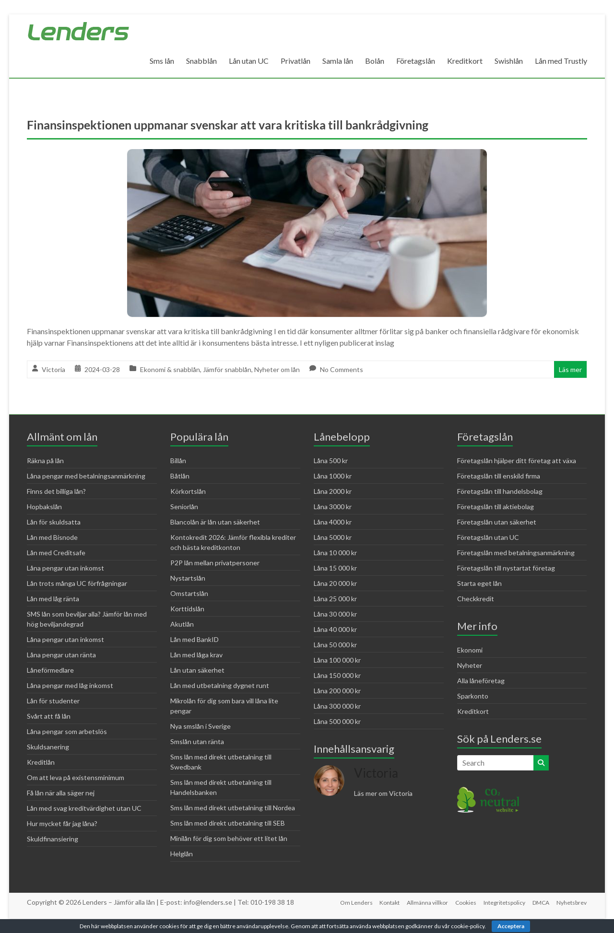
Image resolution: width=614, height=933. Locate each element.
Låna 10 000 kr (335, 552)
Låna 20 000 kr (335, 583)
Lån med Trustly (561, 60)
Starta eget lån (479, 583)
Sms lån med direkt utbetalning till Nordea (232, 808)
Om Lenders (353, 902)
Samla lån (337, 60)
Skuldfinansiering (52, 839)
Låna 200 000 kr (337, 691)
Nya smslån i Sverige (200, 726)
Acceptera (510, 926)
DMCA (540, 902)
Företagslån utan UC (488, 537)
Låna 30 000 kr (335, 614)
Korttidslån (187, 609)
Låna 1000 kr (333, 476)
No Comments (341, 369)
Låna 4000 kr (333, 522)
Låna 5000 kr (333, 537)
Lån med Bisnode (52, 537)
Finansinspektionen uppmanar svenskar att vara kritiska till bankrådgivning (237, 124)
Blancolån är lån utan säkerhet (215, 522)
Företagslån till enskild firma (498, 476)
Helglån (181, 854)
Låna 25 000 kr (335, 599)
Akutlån (182, 624)
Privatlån (295, 60)
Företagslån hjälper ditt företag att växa (516, 460)
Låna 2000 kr (333, 491)
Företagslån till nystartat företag (506, 568)
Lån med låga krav (196, 655)
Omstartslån (189, 593)
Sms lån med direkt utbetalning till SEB (227, 823)
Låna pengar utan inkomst (65, 568)
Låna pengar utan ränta (61, 655)
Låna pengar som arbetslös (67, 731)
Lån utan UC (249, 60)
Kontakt (388, 902)
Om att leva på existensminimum (75, 777)
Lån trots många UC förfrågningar (77, 583)
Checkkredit (475, 599)
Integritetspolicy (504, 902)
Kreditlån (41, 762)
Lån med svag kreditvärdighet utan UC (84, 808)
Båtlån (179, 476)
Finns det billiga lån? (56, 491)
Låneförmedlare (50, 670)
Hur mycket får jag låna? (62, 823)
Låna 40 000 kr (335, 629)
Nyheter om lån (277, 369)
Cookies (464, 902)
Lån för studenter (53, 701)
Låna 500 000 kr (337, 721)
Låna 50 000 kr (335, 645)
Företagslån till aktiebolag (495, 506)
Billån (178, 460)
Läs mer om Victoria (383, 793)
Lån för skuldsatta (54, 522)
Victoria (53, 369)
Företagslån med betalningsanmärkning (516, 552)
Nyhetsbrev (572, 902)
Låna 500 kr (331, 460)
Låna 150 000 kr (337, 675)
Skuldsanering (48, 747)
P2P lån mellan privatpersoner (215, 563)
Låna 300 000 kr (337, 706)
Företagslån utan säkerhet (496, 522)
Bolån (374, 60)
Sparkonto (472, 696)
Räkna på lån (45, 460)
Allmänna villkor (426, 902)
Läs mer (570, 369)
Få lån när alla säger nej (60, 793)
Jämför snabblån (227, 369)
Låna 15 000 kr (335, 568)
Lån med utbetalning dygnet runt (219, 685)
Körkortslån (188, 491)
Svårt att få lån (49, 716)
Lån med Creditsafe (56, 552)
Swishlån (509, 60)
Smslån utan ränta (197, 741)
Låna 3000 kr (333, 506)
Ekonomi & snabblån (170, 369)
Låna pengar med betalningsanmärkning (86, 476)
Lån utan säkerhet (197, 670)
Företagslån (415, 60)
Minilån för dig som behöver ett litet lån (228, 838)
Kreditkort (465, 60)
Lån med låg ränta (53, 599)
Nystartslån (187, 578)
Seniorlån (184, 506)
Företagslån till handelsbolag (500, 491)
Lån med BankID (194, 639)
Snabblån (201, 60)
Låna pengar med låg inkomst (70, 685)
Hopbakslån (44, 506)
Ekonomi (470, 650)
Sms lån (162, 60)
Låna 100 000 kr (337, 660)
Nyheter (469, 665)
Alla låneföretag (481, 680)
